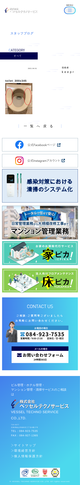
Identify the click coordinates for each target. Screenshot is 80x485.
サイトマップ (25, 445)
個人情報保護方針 (28, 456)
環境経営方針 (25, 450)
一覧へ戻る (40, 126)
